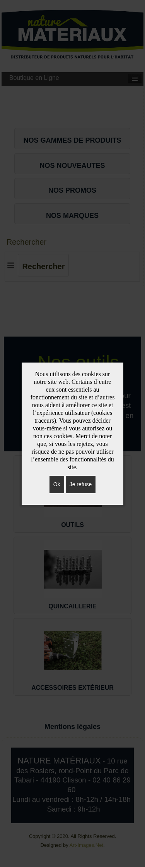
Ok (56, 484)
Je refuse (81, 484)
